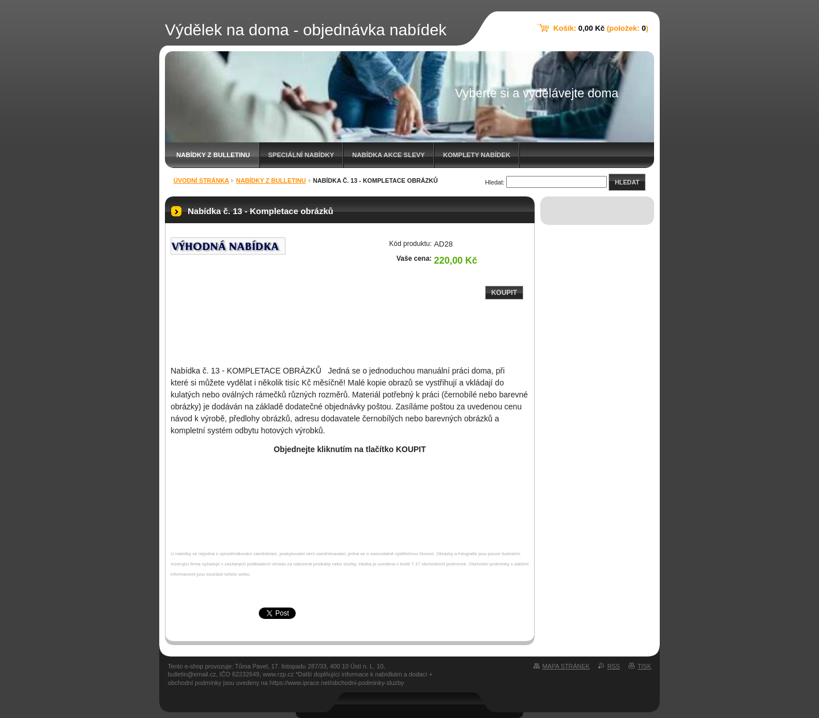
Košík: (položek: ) (600, 28)
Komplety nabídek (476, 154)
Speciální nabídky (301, 154)
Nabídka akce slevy (388, 154)
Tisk (644, 666)
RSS (613, 666)
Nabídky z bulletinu (213, 154)
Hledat (627, 182)
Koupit (504, 293)
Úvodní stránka (201, 180)
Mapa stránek (566, 666)
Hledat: (494, 182)
